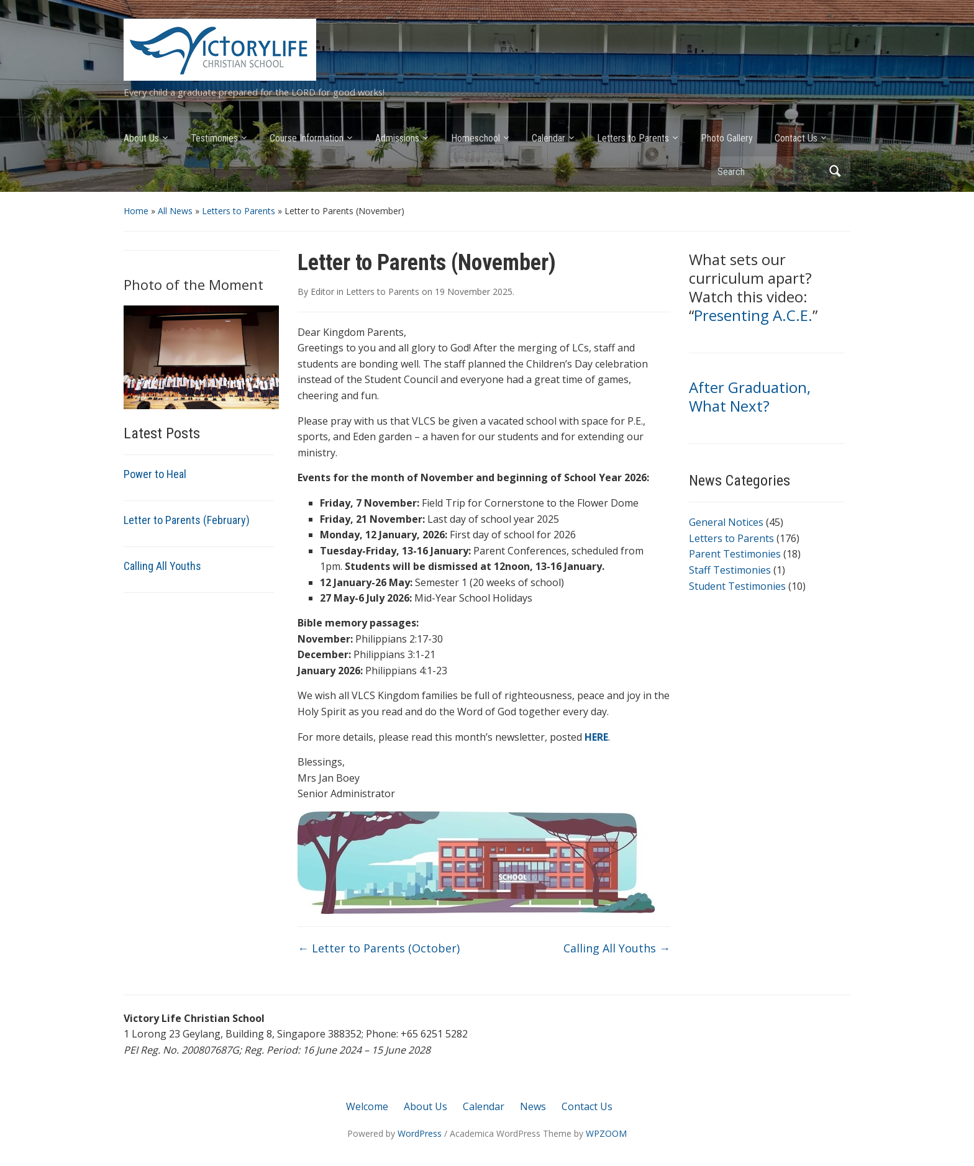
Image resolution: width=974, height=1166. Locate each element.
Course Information (307, 138)
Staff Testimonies (730, 570)
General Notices (726, 522)
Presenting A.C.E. (753, 315)
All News (175, 211)
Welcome (367, 1106)
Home (136, 211)
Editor (322, 291)
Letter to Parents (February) (187, 520)
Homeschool (475, 138)
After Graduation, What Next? (750, 396)
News (533, 1106)
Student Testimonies (737, 586)
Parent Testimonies (735, 554)
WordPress (420, 1133)
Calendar (548, 138)
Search (835, 171)
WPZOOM (606, 1133)
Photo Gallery (727, 138)
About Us (141, 138)
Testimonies (214, 138)
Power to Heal (155, 474)
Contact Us (796, 138)
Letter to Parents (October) (379, 948)
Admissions (397, 138)
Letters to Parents (633, 138)
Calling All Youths (162, 565)
